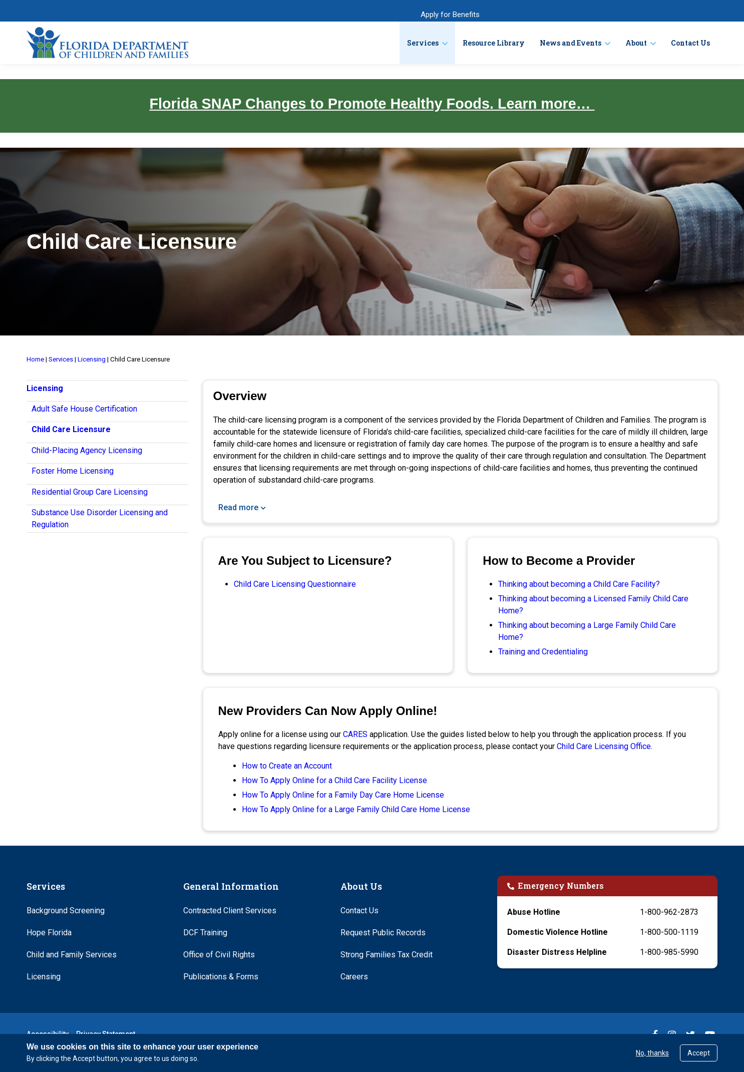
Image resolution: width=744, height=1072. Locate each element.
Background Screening (66, 910)
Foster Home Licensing (73, 471)
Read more (238, 507)
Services (423, 43)
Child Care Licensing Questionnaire (295, 584)
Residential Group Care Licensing (90, 492)
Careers (354, 976)
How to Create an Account (287, 766)
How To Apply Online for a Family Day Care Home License (343, 795)
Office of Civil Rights (219, 954)
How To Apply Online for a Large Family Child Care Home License (356, 809)
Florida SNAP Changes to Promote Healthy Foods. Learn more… (371, 104)
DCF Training (205, 932)
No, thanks (652, 1053)
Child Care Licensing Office (604, 746)
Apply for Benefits (450, 14)
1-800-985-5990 (669, 952)
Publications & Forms (220, 976)
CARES (355, 734)
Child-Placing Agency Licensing (87, 450)
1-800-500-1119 (669, 932)
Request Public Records (383, 932)
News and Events (570, 43)
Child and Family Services (72, 954)
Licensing (44, 976)
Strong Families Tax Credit (386, 954)
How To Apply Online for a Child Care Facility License (334, 780)
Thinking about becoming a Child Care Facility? (579, 584)
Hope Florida (49, 932)
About (636, 43)
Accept (698, 1053)
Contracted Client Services (229, 910)
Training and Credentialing (543, 651)
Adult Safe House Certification (84, 409)
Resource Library (494, 43)
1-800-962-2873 (669, 912)
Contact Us (690, 43)
